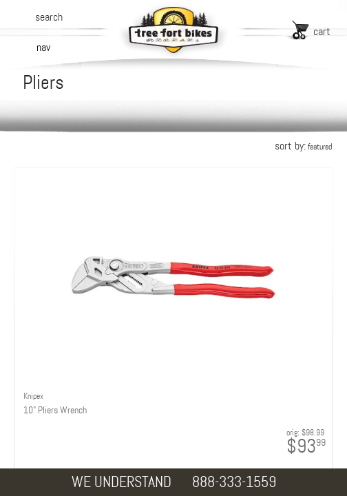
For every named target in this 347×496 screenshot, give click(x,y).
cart (321, 31)
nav (43, 47)
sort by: (303, 145)
